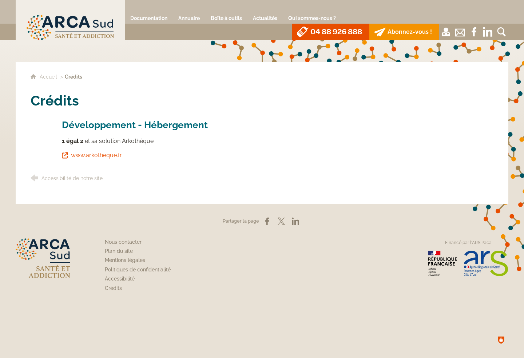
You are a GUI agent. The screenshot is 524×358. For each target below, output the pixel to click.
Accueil (49, 76)
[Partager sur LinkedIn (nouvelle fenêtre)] (295, 221)
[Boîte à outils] (226, 12)
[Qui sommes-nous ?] (312, 12)
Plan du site (119, 251)
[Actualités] (265, 12)
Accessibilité (120, 279)
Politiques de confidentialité (138, 270)
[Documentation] (149, 12)
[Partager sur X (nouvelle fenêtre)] (281, 221)
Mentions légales (125, 260)
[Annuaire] (189, 12)
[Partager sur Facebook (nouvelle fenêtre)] (267, 221)
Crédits (113, 288)
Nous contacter (123, 242)
